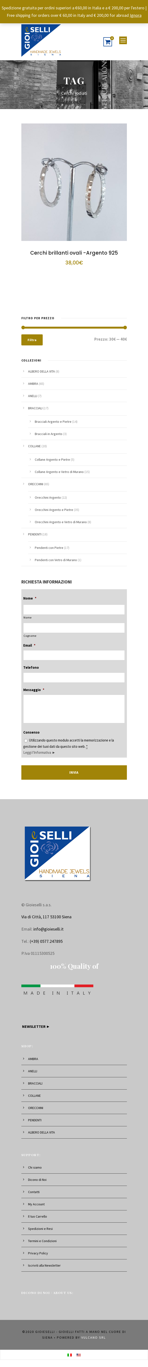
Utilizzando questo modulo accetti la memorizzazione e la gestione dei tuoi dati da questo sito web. (68, 746)
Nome (29, 598)
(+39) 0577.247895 (46, 941)
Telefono (31, 667)
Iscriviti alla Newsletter (44, 1265)
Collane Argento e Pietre (52, 459)
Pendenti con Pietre (49, 548)
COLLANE (34, 446)
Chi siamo (35, 1167)
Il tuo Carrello (37, 1216)
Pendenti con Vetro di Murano (56, 560)
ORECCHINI (35, 484)
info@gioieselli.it (48, 929)
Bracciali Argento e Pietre (53, 421)
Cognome (30, 636)
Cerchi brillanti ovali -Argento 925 (74, 252)
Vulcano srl (93, 1337)
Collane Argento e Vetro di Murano (59, 472)
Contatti (34, 1192)
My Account (36, 1204)
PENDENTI (34, 534)
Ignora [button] (136, 15)
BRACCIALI (35, 408)
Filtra (32, 340)
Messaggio (33, 689)
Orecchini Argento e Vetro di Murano (61, 522)
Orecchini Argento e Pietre (54, 510)
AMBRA (33, 383)
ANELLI (32, 396)
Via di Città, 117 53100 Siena (46, 917)
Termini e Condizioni (42, 1241)
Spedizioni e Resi (40, 1228)
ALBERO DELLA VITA (41, 371)
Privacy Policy (38, 1253)
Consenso (31, 732)
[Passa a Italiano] (69, 1355)
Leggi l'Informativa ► (39, 752)
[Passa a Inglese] (78, 1355)
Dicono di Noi (37, 1179)
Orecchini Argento (48, 497)
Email (29, 645)
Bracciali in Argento (48, 434)
